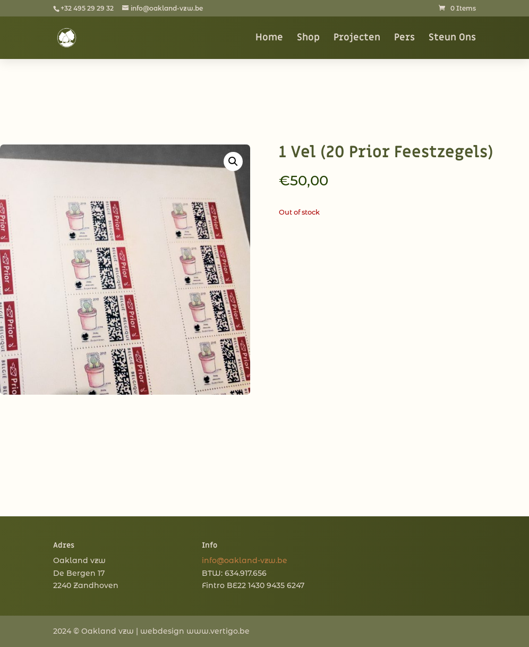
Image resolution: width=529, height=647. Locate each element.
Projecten (357, 39)
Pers (404, 39)
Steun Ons (452, 39)
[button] (233, 161)
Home (269, 39)
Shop (308, 39)
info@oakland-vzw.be (244, 560)
